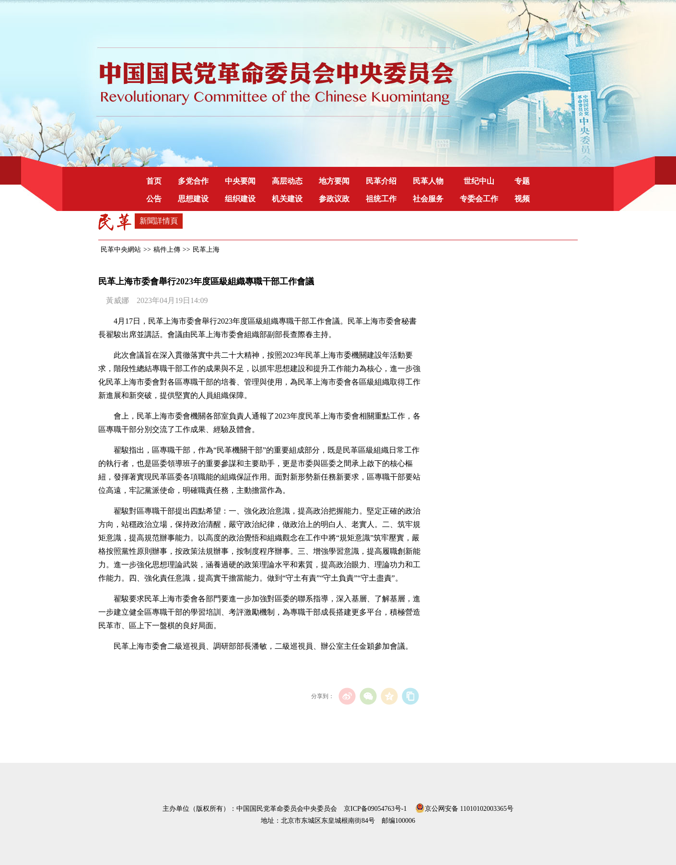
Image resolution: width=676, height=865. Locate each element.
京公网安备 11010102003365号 (464, 807)
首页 (154, 181)
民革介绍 (381, 181)
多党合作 (193, 181)
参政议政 (334, 199)
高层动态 (287, 181)
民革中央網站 (121, 249)
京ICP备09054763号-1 (375, 808)
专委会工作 (479, 199)
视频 (522, 199)
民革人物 (428, 181)
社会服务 (428, 199)
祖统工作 (381, 199)
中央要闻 (240, 181)
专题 (522, 181)
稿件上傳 (166, 249)
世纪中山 (479, 181)
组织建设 (240, 199)
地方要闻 (334, 181)
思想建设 (193, 199)
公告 (154, 199)
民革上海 (206, 249)
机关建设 (287, 199)
